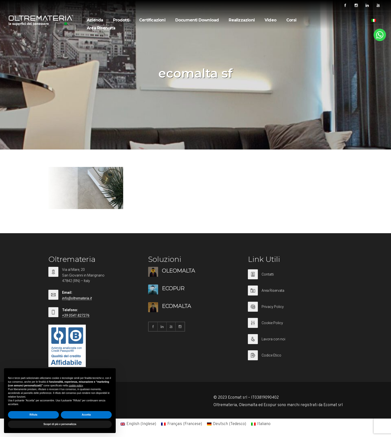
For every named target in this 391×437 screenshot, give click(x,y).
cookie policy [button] (76, 385)
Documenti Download (197, 20)
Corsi (291, 20)
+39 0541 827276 (76, 315)
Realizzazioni (242, 20)
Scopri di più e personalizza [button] (59, 424)
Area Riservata (101, 28)
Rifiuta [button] (33, 414)
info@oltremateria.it (77, 298)
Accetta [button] (86, 414)
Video (270, 20)
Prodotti (121, 20)
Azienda (95, 20)
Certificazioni (152, 20)
